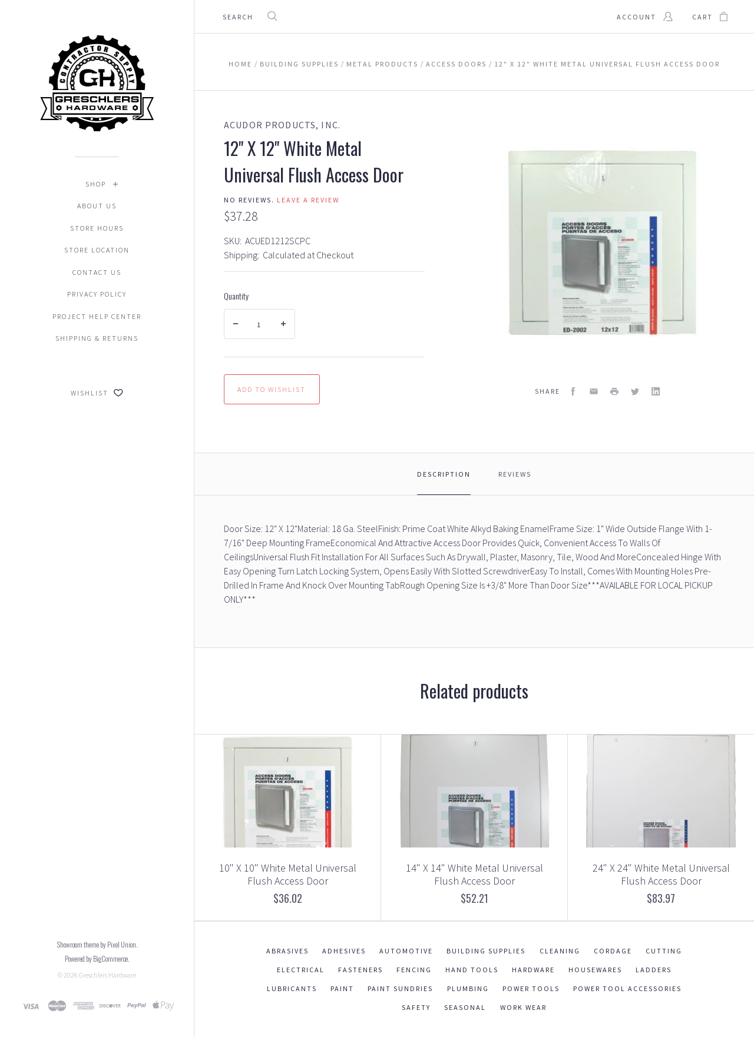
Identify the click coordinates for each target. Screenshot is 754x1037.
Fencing (414, 969)
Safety (416, 1007)
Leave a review (308, 199)
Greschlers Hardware (107, 974)
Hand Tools (471, 969)
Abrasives (287, 950)
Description (444, 474)
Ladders (654, 969)
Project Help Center (96, 316)
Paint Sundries (400, 988)
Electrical (301, 969)
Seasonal (465, 1007)
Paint (342, 988)
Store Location (97, 249)
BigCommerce (110, 958)
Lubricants (292, 988)
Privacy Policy (97, 294)
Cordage (613, 950)
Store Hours (97, 228)
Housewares (595, 969)
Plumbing (468, 988)
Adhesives (344, 950)
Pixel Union (121, 944)
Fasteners (360, 969)
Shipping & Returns (96, 338)
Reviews (514, 474)
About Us (97, 205)
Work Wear (523, 1007)
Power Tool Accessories (627, 988)
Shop (95, 184)
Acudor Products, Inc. (282, 125)
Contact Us (96, 272)
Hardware (533, 969)
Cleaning (560, 950)
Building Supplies (486, 950)
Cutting (664, 950)
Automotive (406, 950)
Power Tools (531, 988)
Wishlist (97, 392)
